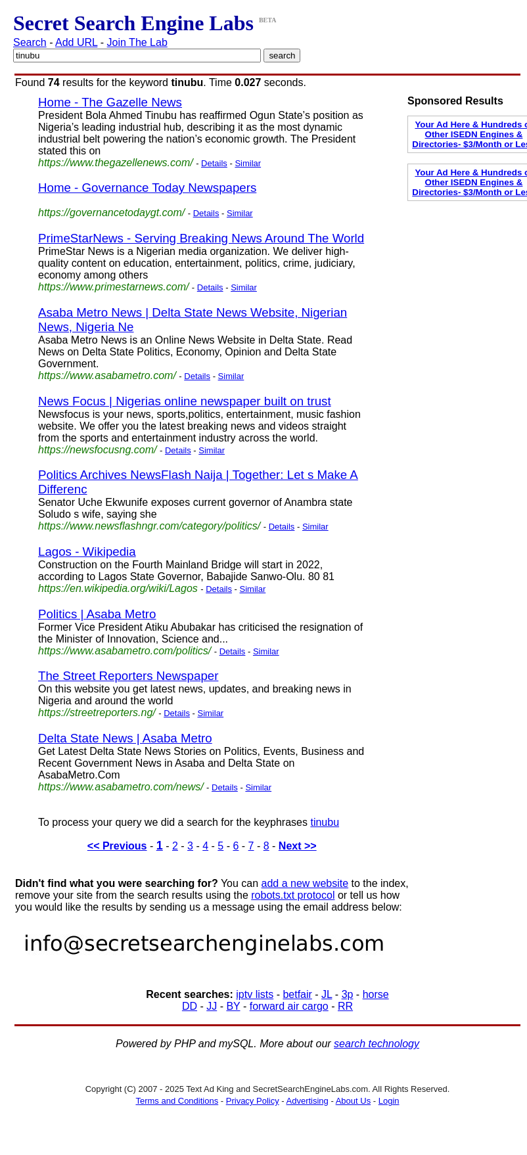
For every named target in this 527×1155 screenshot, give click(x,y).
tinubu (324, 822)
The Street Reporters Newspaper (128, 676)
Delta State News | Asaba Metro (125, 738)
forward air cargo (289, 1006)
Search (30, 42)
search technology (376, 1043)
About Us (353, 1101)
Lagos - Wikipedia (87, 551)
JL (326, 994)
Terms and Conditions (176, 1101)
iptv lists (254, 994)
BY (233, 1006)
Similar (248, 163)
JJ (211, 1006)
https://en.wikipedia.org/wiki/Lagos (118, 588)
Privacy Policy (252, 1101)
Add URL (76, 42)
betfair (297, 994)
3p (348, 994)
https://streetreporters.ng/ (97, 712)
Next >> (298, 845)
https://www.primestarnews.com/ (113, 286)
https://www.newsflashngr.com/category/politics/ (149, 526)
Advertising (307, 1101)
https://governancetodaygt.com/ (111, 212)
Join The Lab (137, 42)
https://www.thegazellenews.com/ (115, 162)
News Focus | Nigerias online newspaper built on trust (184, 401)
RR (345, 1006)
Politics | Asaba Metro (97, 614)
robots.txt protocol (292, 895)
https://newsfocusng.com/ (97, 449)
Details (214, 163)
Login (389, 1101)
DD (189, 1006)
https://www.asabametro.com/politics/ (124, 650)
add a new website (305, 883)
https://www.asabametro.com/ (107, 375)
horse (376, 994)
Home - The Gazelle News (110, 102)
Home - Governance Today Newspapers (147, 187)
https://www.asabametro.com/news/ (121, 786)
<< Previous (117, 845)
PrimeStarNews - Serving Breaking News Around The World (201, 238)
